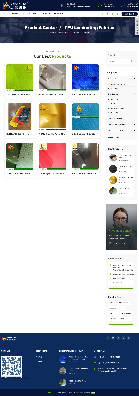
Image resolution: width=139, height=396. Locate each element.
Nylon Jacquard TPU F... (19, 133)
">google (39, 361)
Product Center (39, 27)
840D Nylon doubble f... (85, 173)
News (35, 14)
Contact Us (46, 14)
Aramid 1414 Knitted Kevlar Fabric (78, 370)
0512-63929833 (119, 278)
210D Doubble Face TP (126, 179)
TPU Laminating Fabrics (91, 27)
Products (26, 14)
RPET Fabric (113, 89)
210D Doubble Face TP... (52, 134)
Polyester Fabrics (115, 118)
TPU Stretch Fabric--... (18, 94)
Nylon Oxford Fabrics (116, 108)
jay (123, 308)
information (123, 303)
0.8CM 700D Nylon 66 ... (126, 167)
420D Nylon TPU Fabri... (19, 173)
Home (5, 14)
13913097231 (132, 7)
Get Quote (129, 14)
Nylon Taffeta (113, 113)
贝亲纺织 (39, 357)
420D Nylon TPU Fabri (125, 190)
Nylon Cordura (113, 104)
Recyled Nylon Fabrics (116, 84)
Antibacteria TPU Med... (52, 94)
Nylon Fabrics (113, 94)
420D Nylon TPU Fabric (77, 381)
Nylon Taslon (113, 99)
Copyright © (49, 393)
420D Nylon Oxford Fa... (85, 94)
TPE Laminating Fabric (116, 131)
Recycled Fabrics (114, 79)
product (113, 308)
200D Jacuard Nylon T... (85, 134)
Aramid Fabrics (114, 137)
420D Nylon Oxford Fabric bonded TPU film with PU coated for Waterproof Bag (79, 358)
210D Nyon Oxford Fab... (52, 173)
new (111, 303)
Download (58, 14)
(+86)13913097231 (119, 244)
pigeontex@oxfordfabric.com (79, 7)
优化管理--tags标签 (117, 319)
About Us (14, 14)
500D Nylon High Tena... (125, 156)
